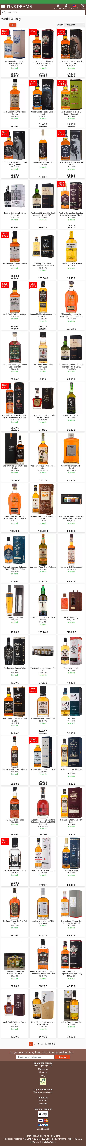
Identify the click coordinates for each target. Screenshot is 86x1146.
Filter (13, 25)
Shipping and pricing (43, 1066)
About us (43, 1072)
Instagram (43, 1104)
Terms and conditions (43, 1092)
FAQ (43, 1075)
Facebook (43, 1100)
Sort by (60, 25)
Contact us (43, 1069)
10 (46, 1044)
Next (51, 1044)
